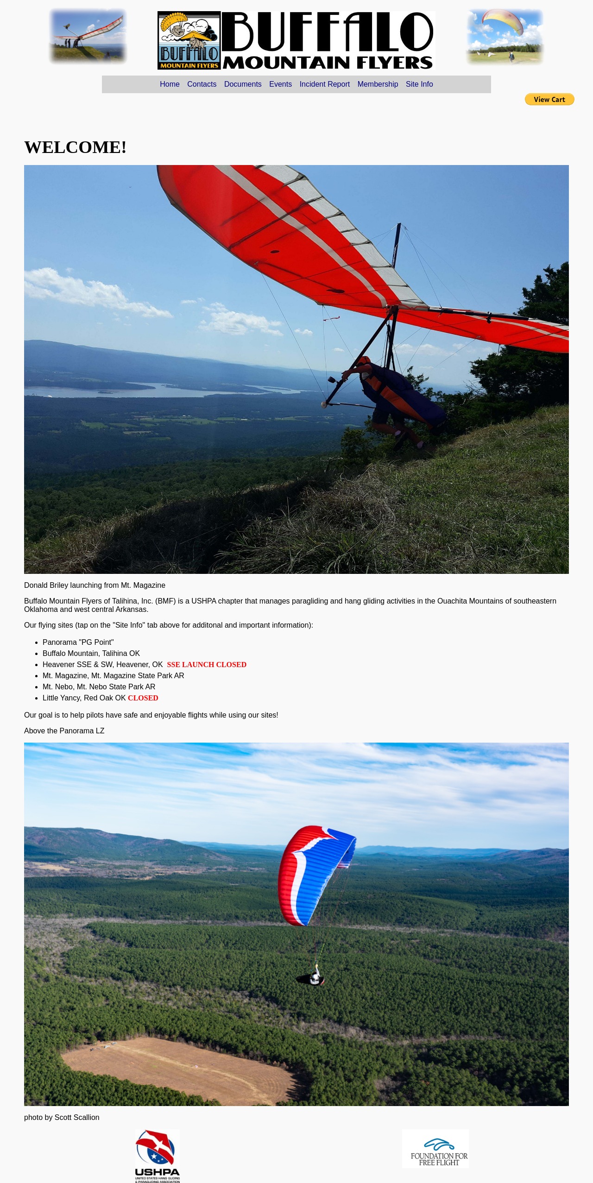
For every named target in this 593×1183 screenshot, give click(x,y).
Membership (378, 84)
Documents (243, 84)
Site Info (419, 84)
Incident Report (325, 84)
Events (280, 84)
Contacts (201, 84)
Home (170, 84)
